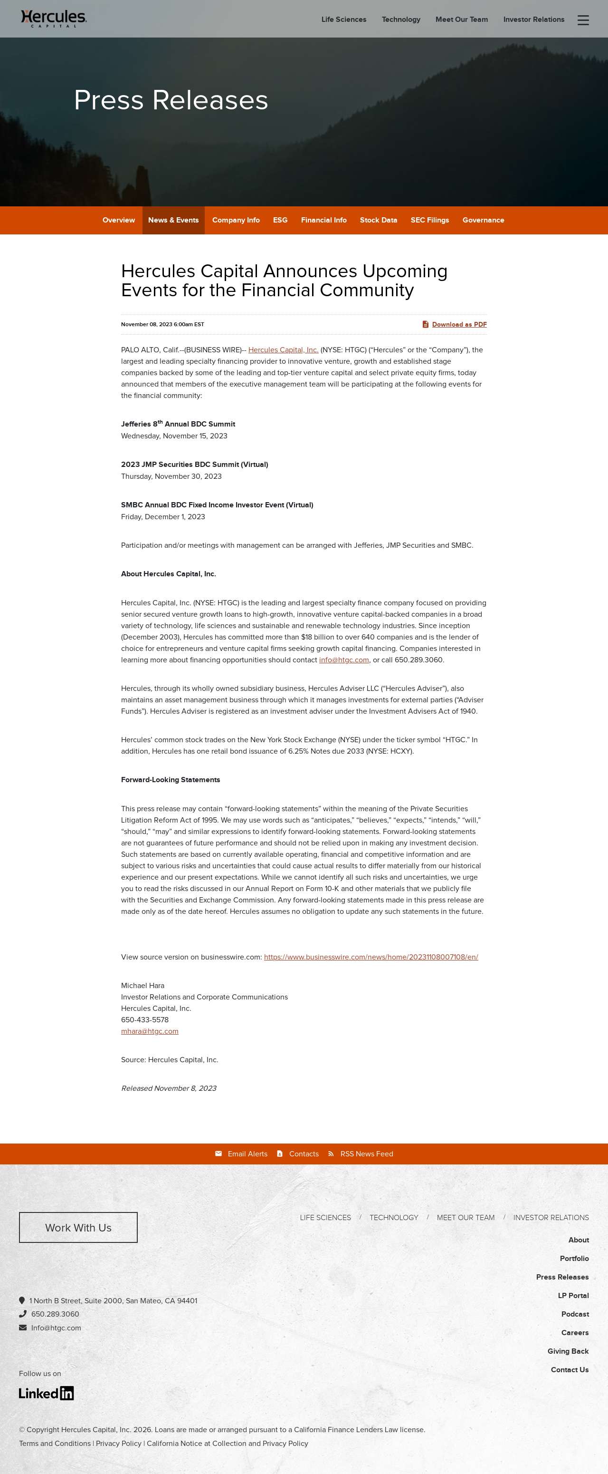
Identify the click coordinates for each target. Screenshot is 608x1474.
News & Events (173, 220)
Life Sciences (344, 20)
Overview (119, 220)
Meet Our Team (462, 20)
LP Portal (573, 1295)
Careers (575, 1333)
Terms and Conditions (55, 1443)
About (579, 1240)
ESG (280, 220)
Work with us (78, 1228)
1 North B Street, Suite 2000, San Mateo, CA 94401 (108, 1301)
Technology (401, 20)
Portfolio (574, 1258)
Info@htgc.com (56, 1328)
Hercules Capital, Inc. (283, 350)
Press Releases (562, 1277)
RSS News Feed (367, 1154)
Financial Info (324, 220)
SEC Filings (430, 220)
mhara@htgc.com (150, 1031)
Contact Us (570, 1370)
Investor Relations (534, 20)
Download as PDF (454, 324)
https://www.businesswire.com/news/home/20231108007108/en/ (371, 957)
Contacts (304, 1154)
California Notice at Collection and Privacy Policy (227, 1443)
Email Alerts (247, 1154)
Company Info (236, 220)
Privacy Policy (119, 1443)
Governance (483, 220)
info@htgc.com (344, 660)
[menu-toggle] (583, 21)
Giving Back (568, 1351)
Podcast (575, 1314)
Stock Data (379, 220)
